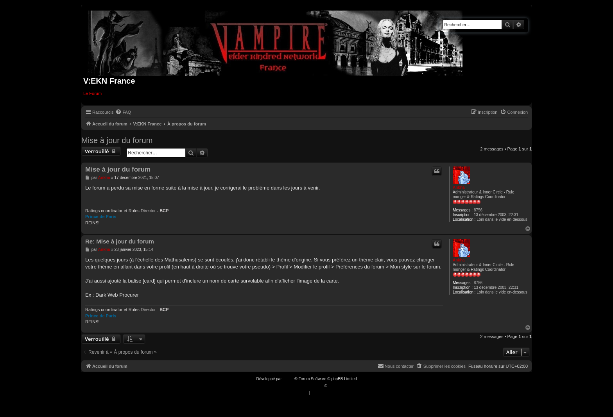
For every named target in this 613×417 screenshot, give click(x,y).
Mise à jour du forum (116, 140)
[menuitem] (123, 112)
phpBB (288, 379)
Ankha (459, 187)
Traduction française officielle (298, 386)
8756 (478, 210)
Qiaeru (334, 386)
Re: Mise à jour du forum (119, 241)
